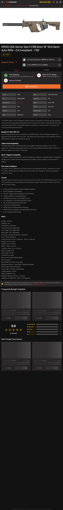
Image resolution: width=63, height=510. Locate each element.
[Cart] (60, 2)
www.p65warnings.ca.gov (39, 284)
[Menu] (2, 2)
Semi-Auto (25, 5)
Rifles (18, 5)
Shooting (8, 5)
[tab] (16, 69)
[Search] (53, 2)
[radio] (6, 330)
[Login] (57, 2)
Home (2, 5)
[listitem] (42, 59)
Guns (14, 5)
